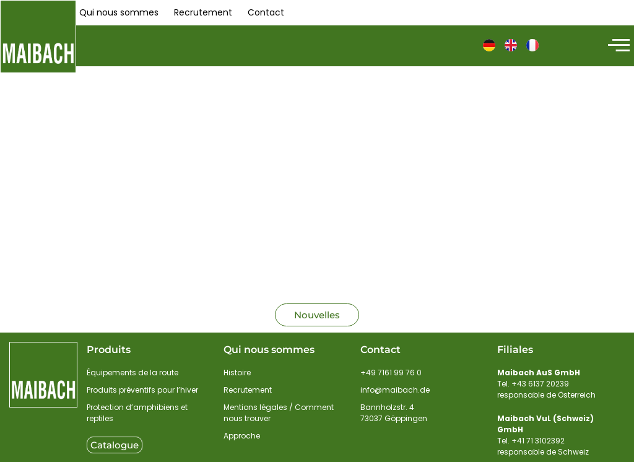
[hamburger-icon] (617, 45)
